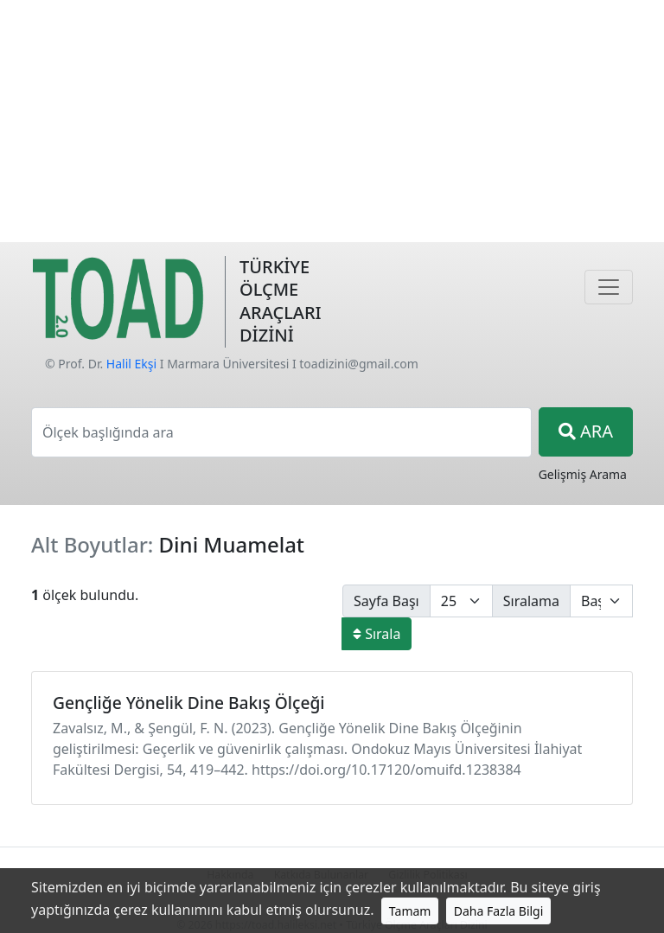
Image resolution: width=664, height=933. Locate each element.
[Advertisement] (332, 121)
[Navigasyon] (608, 287)
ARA (586, 431)
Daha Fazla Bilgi (499, 911)
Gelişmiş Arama (583, 474)
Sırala (376, 633)
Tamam (410, 911)
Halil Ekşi (131, 363)
